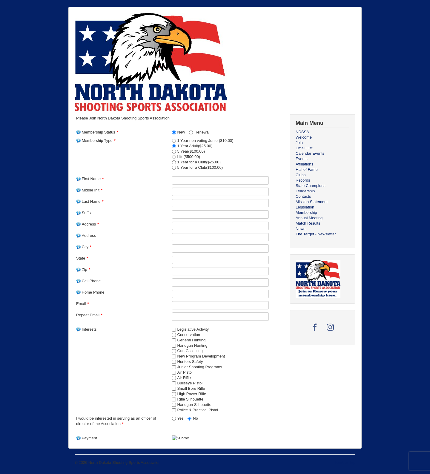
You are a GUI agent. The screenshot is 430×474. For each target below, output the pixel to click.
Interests (86, 329)
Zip (83, 269)
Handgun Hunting (192, 345)
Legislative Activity (193, 329)
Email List (304, 148)
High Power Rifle (191, 394)
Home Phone (90, 292)
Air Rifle (184, 377)
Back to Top (345, 462)
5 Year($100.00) (191, 151)
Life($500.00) (188, 156)
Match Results (308, 223)
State (82, 258)
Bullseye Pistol (190, 383)
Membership (306, 212)
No (195, 418)
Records (303, 180)
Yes (180, 418)
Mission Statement (312, 202)
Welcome (304, 137)
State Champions (310, 185)
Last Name (90, 201)
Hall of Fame (307, 169)
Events (302, 159)
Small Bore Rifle (191, 388)
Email (82, 303)
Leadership (305, 191)
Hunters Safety (190, 361)
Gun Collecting (190, 351)
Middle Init (89, 190)
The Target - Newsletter (316, 234)
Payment (86, 438)
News (300, 228)
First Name (90, 179)
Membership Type (96, 140)
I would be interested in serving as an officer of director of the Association (116, 421)
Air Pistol (185, 372)
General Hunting (191, 340)
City (83, 247)
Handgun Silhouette (194, 404)
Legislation (305, 207)
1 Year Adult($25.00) (195, 146)
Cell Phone (88, 281)
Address (87, 224)
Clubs (300, 175)
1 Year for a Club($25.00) (199, 162)
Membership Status (97, 132)
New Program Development (201, 356)
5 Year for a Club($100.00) (200, 167)
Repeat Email (89, 315)
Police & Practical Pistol (197, 410)
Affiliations (304, 164)
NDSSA (302, 132)
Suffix (83, 213)
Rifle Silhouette (190, 399)
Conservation (188, 334)
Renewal (202, 132)
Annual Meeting (309, 218)
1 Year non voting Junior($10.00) (205, 140)
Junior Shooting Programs (199, 367)
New (181, 132)
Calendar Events (310, 153)
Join (299, 142)
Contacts (303, 196)
